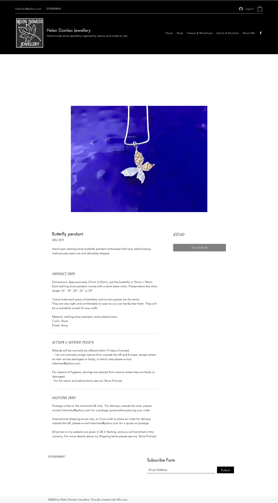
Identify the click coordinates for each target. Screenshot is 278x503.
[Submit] (225, 470)
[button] (260, 8)
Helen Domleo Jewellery (69, 30)
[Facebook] (261, 33)
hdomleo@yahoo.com (28, 8)
